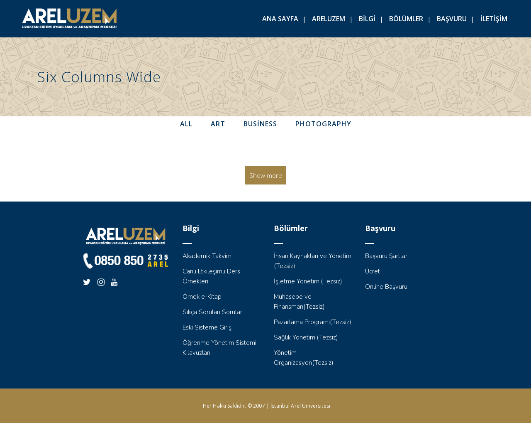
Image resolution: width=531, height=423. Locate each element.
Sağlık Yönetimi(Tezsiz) (306, 337)
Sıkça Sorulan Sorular (212, 312)
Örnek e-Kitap (202, 297)
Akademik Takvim (207, 256)
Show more (265, 175)
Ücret (372, 271)
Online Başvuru (386, 287)
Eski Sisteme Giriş (207, 327)
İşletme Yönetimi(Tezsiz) (308, 281)
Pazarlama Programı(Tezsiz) (312, 322)
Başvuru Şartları (387, 256)
